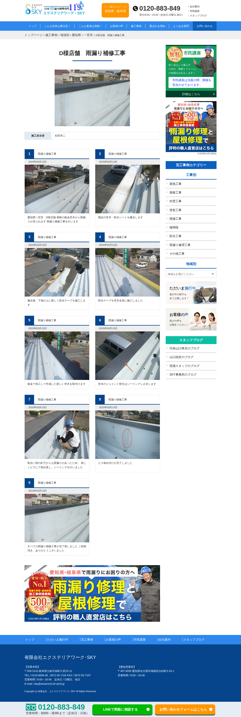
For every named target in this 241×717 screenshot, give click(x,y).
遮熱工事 (174, 181)
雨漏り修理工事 (178, 238)
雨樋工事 (174, 213)
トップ (32, 26)
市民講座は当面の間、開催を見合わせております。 (191, 80)
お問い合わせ (205, 26)
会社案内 (195, 6)
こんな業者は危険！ (90, 26)
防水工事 (174, 230)
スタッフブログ (198, 15)
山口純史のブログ (180, 349)
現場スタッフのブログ (182, 357)
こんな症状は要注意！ (57, 26)
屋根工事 (174, 189)
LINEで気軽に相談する (120, 709)
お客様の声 (116, 26)
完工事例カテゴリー (191, 162)
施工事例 (136, 26)
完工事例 (92, 638)
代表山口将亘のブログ (182, 341)
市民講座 (195, 11)
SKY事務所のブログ (181, 365)
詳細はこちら (191, 91)
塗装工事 (174, 205)
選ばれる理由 (157, 26)
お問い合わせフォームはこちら (183, 709)
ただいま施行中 (63, 638)
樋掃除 (173, 222)
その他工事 (176, 246)
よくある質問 (181, 26)
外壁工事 (174, 197)
